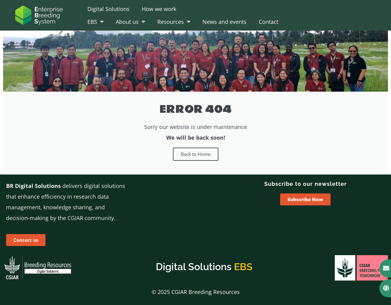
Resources (173, 22)
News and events (225, 21)
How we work (159, 9)
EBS (95, 22)
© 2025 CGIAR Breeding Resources (196, 292)
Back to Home (195, 154)
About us (130, 22)
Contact (268, 21)
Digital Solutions (108, 9)
